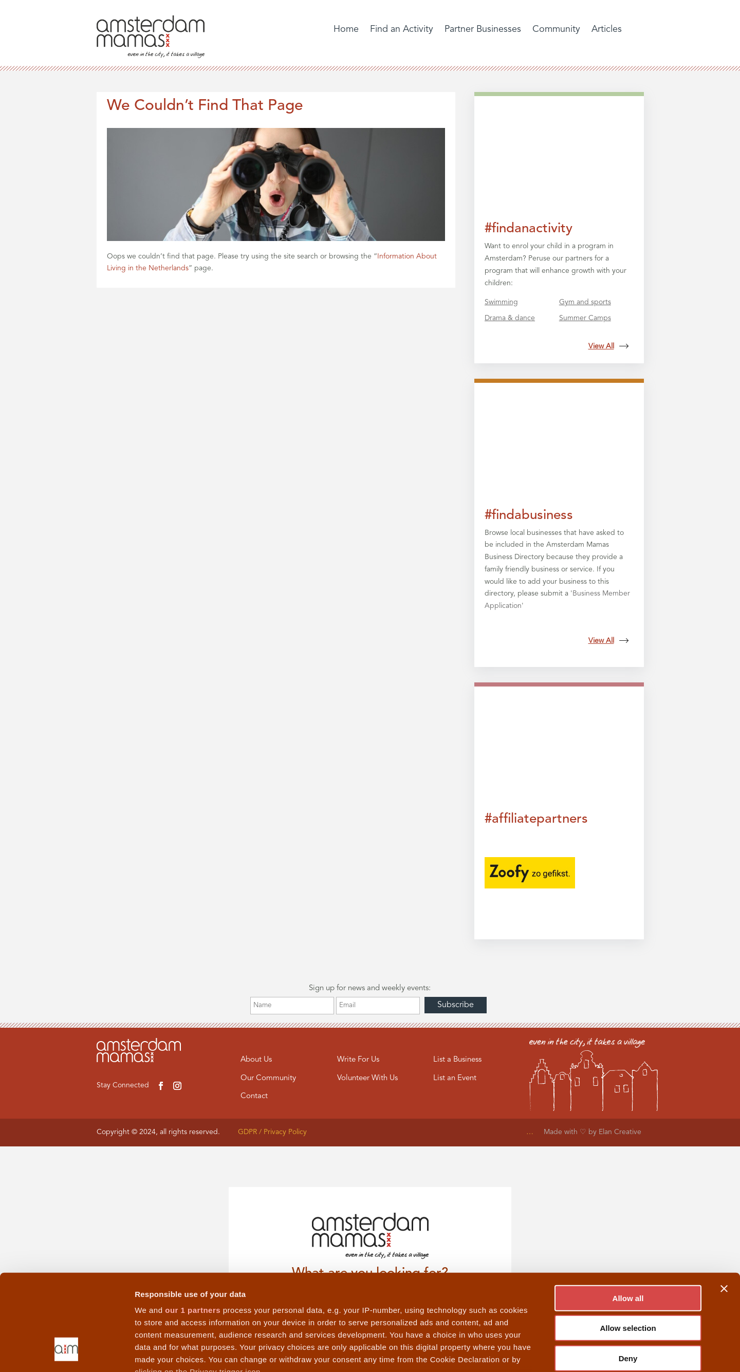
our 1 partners (192, 1225)
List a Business (457, 1060)
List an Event (454, 1078)
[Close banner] (724, 1204)
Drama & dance (510, 318)
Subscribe (455, 1005)
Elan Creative (621, 1132)
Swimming (501, 302)
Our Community (268, 1078)
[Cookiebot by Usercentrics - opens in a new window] (67, 1352)
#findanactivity (528, 228)
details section (493, 1311)
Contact (254, 1096)
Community (556, 30)
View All (608, 346)
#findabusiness (529, 515)
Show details (539, 1351)
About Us (256, 1060)
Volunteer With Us (367, 1078)
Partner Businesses (483, 30)
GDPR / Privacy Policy (272, 1132)
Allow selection (628, 1243)
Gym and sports (585, 302)
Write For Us (358, 1060)
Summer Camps (585, 318)
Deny (628, 1273)
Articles (606, 30)
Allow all (628, 1213)
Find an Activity (401, 30)
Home (346, 30)
